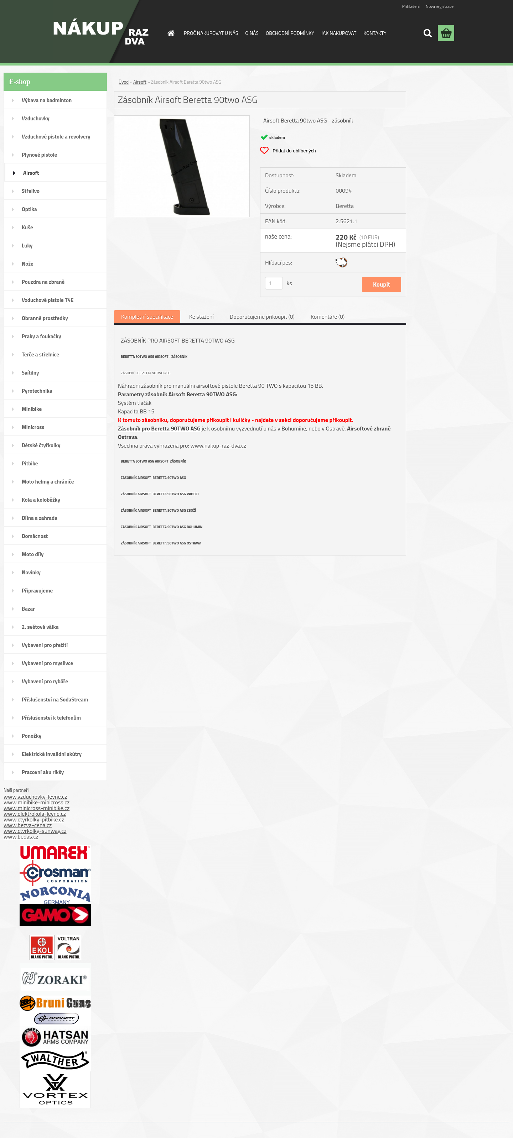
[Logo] (101, 31)
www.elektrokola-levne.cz (35, 813)
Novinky (31, 572)
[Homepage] (170, 33)
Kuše (27, 227)
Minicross (33, 427)
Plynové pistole (39, 155)
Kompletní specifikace (147, 316)
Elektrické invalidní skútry (52, 754)
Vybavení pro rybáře (45, 681)
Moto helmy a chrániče (48, 481)
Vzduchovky (36, 118)
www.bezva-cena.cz (28, 825)
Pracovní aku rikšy (43, 772)
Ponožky (31, 736)
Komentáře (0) (327, 316)
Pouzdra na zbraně (43, 282)
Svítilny (30, 373)
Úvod (124, 81)
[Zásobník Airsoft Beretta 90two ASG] (181, 118)
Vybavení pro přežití (45, 645)
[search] (427, 33)
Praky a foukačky (41, 336)
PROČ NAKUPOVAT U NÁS (211, 33)
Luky (27, 245)
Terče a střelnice (40, 354)
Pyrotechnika (37, 391)
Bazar (28, 609)
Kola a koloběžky (41, 500)
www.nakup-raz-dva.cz (218, 445)
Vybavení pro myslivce (47, 663)
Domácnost (35, 536)
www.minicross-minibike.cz (36, 808)
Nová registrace (440, 6)
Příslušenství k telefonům (51, 718)
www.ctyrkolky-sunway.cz (35, 830)
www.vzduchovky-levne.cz (35, 796)
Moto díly (32, 554)
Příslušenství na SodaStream (55, 699)
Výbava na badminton (47, 100)
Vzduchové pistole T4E (48, 300)
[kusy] (274, 283)
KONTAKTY (374, 33)
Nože (27, 264)
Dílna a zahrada (39, 518)
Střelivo (31, 191)
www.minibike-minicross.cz (36, 802)
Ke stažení (201, 316)
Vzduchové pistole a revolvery (56, 136)
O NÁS (252, 33)
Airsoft (31, 173)
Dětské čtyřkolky (41, 445)
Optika (29, 209)
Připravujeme (37, 590)
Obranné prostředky (45, 318)
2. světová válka (40, 627)
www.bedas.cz (21, 836)
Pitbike (30, 463)
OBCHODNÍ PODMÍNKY (290, 33)
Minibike (32, 409)
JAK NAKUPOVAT (338, 33)
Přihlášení (411, 6)
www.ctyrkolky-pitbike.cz (34, 819)
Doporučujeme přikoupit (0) (262, 316)
